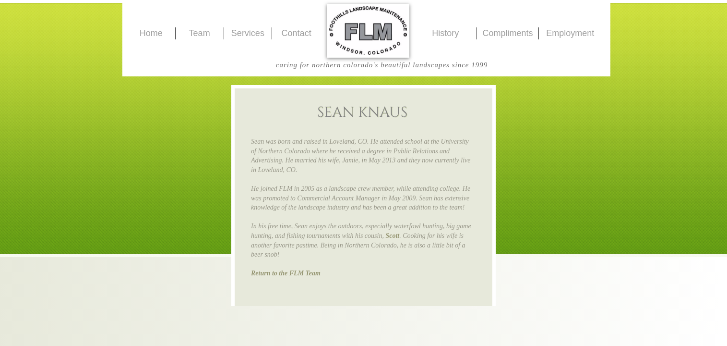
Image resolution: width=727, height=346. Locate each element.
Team (199, 33)
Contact (296, 33)
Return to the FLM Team (286, 273)
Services (247, 33)
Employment (570, 33)
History (445, 33)
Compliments (507, 33)
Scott (392, 235)
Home (151, 33)
